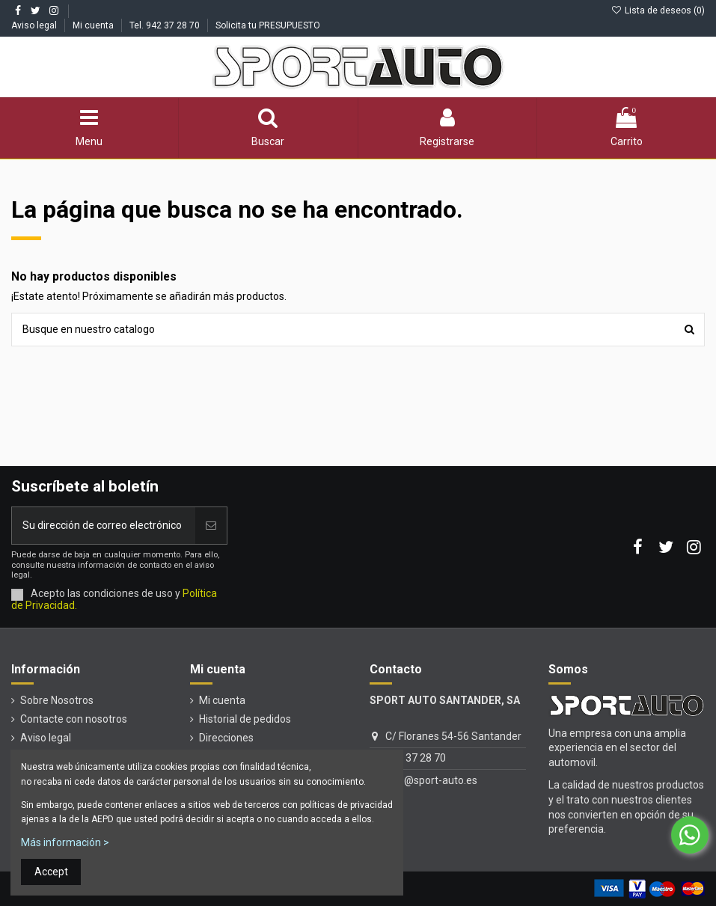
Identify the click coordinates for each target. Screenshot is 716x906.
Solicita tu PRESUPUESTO (267, 25)
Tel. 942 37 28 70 (165, 25)
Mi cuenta (94, 25)
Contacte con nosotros (73, 719)
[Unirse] (211, 525)
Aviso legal (35, 25)
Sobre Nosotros (57, 700)
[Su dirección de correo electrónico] (103, 525)
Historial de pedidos (245, 719)
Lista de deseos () (658, 10)
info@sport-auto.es (431, 780)
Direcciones (226, 738)
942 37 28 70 (415, 758)
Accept (51, 872)
